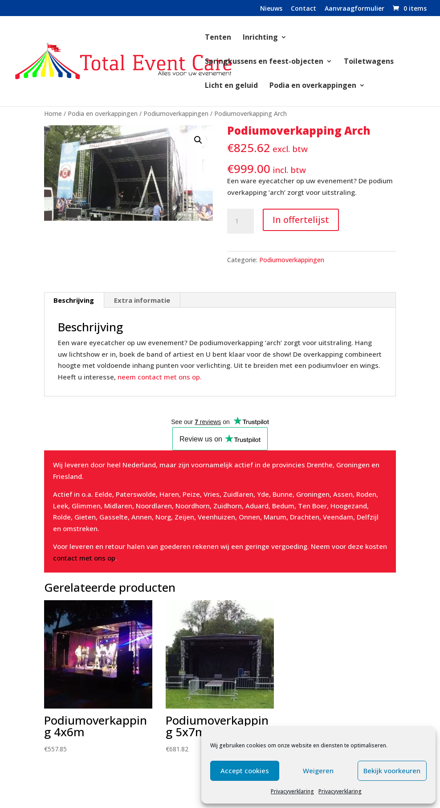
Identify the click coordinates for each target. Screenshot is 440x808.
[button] (198, 140)
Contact (303, 8)
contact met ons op (84, 557)
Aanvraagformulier (354, 8)
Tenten (218, 38)
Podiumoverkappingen (175, 113)
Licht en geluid (231, 86)
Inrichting (260, 38)
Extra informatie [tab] (142, 300)
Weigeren (318, 770)
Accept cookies (244, 770)
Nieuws (271, 8)
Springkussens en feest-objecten (264, 62)
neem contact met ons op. (160, 376)
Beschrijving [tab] (73, 300)
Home (53, 113)
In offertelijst (301, 220)
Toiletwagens (369, 62)
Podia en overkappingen (312, 86)
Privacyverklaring (292, 791)
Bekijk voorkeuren (391, 770)
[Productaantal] (240, 221)
